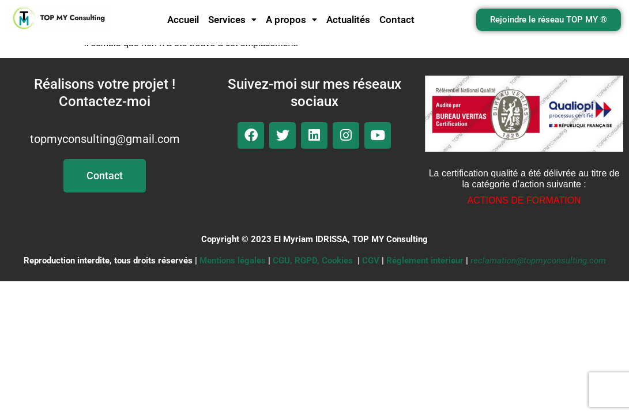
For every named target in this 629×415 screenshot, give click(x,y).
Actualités (348, 19)
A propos (291, 19)
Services (232, 19)
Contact (397, 19)
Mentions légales (232, 260)
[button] (232, 19)
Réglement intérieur (425, 260)
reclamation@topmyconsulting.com (538, 260)
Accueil (183, 19)
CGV (370, 260)
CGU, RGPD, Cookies (313, 260)
